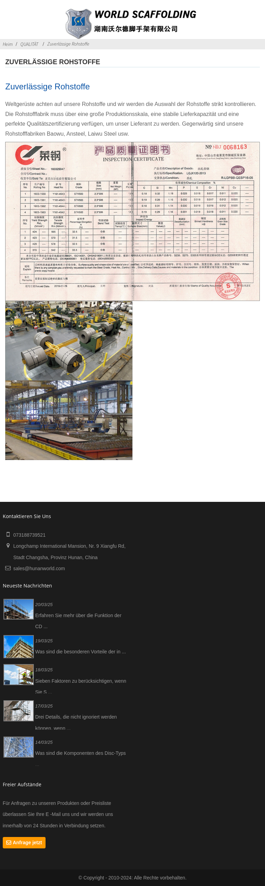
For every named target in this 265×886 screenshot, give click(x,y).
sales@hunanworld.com (39, 568)
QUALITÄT (29, 44)
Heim (8, 44)
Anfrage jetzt (27, 842)
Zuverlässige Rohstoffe (68, 44)
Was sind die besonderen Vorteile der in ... (80, 651)
